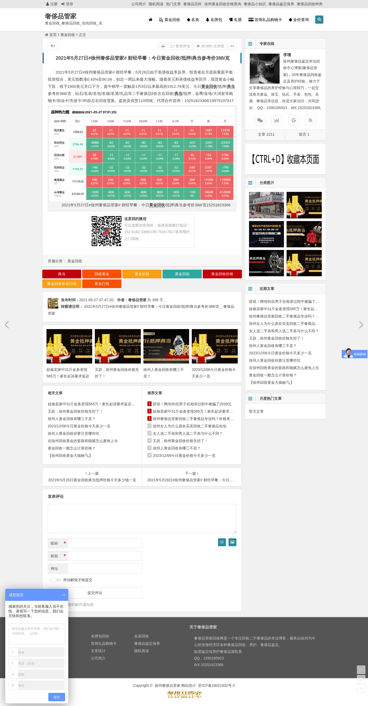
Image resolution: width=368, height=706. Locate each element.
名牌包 (214, 19)
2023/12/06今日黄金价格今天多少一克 (79, 426)
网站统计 (188, 685)
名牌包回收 (100, 636)
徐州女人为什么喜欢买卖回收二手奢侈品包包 (189, 426)
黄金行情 (102, 284)
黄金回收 (169, 19)
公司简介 (138, 4)
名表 (193, 19)
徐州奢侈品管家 (167, 685)
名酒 (235, 19)
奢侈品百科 (192, 4)
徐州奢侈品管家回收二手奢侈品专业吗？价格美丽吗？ (197, 419)
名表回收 (141, 636)
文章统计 (98, 651)
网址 (54, 568)
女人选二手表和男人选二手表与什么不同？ (188, 433)
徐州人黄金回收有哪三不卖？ (72, 419)
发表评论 (180, 46)
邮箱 (58, 556)
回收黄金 (102, 274)
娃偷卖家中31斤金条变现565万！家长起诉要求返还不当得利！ (67, 376)
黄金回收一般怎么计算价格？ (72, 448)
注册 (52, 4)
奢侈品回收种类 (310, 4)
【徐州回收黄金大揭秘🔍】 (70, 455)
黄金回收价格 (222, 274)
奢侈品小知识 (255, 4)
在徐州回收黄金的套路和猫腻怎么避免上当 (83, 441)
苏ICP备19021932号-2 (216, 685)
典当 (231, 86)
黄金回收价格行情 (61, 284)
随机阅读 (156, 4)
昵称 (58, 543)
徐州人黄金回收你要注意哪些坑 (73, 433)
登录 (67, 4)
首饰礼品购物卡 (265, 19)
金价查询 (299, 19)
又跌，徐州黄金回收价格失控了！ (75, 411)
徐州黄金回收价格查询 (222, 4)
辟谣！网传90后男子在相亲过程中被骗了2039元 (192, 404)
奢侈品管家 (60, 16)
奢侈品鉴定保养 (281, 4)
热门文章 (173, 4)
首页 (51, 35)
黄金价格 (142, 274)
